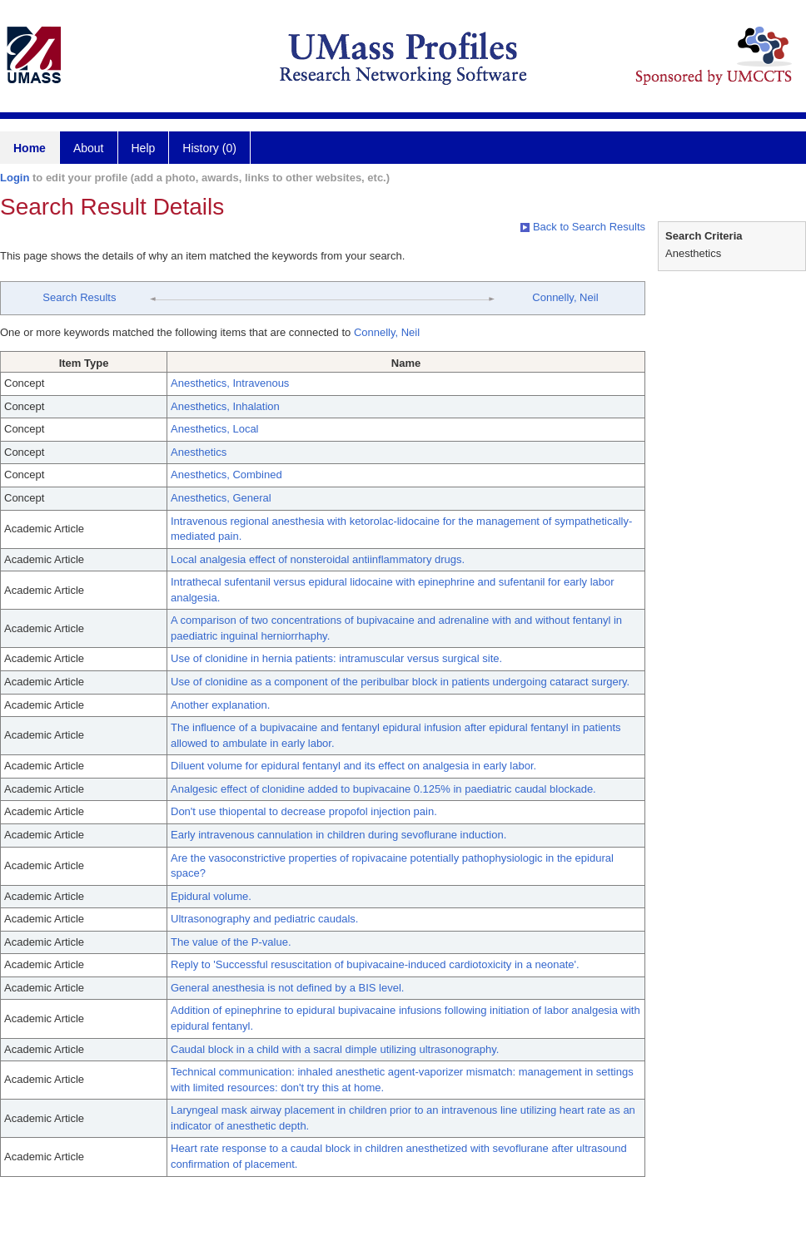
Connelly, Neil (565, 297)
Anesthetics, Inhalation (225, 406)
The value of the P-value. (231, 942)
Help (144, 148)
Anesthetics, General (221, 498)
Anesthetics (198, 452)
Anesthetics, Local (215, 429)
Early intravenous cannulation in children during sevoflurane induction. (338, 834)
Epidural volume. (211, 896)
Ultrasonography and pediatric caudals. (264, 918)
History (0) (209, 148)
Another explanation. (220, 705)
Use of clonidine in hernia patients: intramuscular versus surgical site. (336, 658)
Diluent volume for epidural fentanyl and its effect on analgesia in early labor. (353, 765)
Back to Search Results (582, 226)
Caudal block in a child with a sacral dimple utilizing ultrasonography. (335, 1049)
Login (14, 177)
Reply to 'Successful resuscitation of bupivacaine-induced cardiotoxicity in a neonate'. (375, 964)
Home (29, 148)
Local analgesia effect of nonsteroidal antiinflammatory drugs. (318, 559)
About (88, 148)
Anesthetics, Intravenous (230, 383)
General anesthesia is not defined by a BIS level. (287, 987)
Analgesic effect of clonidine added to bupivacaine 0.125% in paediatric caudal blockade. (383, 789)
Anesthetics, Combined (226, 474)
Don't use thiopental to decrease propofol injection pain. (304, 811)
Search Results (79, 297)
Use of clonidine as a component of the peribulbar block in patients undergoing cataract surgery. (400, 681)
